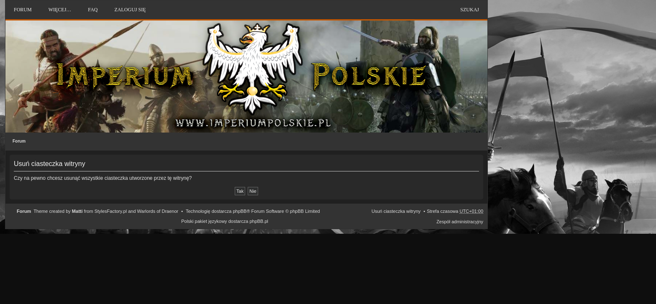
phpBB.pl (258, 221)
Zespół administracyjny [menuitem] (459, 221)
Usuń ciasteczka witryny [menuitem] (396, 211)
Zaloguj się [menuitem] (130, 10)
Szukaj (469, 10)
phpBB (239, 211)
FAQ (92, 10)
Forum (19, 141)
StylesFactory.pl (111, 211)
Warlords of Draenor (158, 211)
